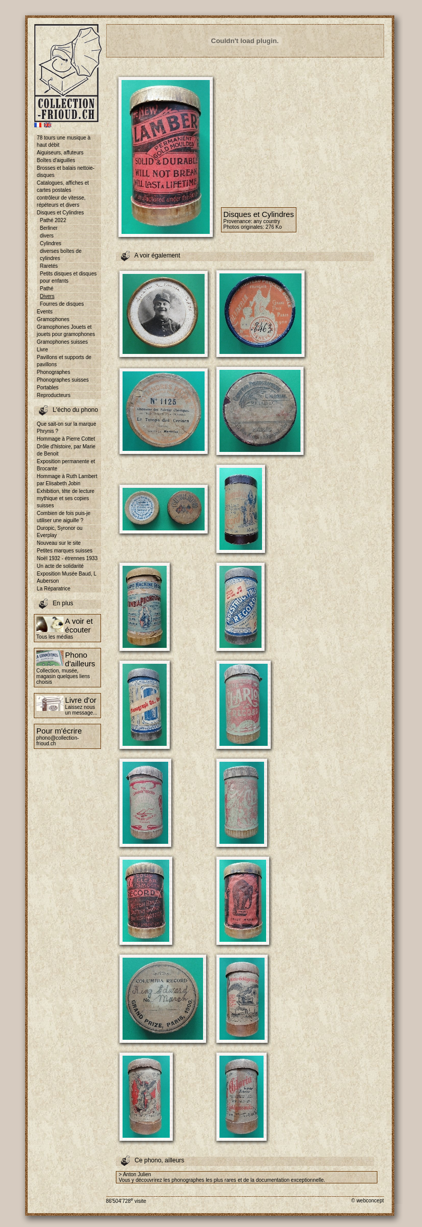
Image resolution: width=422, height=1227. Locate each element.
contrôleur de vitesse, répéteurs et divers (61, 201)
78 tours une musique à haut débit (64, 141)
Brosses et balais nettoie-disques (65, 171)
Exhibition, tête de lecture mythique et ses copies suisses (65, 498)
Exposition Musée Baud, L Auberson (66, 577)
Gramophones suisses (62, 342)
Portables (47, 387)
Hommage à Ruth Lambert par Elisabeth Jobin (67, 479)
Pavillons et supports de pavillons (64, 360)
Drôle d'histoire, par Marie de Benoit (66, 450)
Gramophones (53, 319)
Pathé (46, 288)
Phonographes (53, 372)
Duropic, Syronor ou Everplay (60, 531)
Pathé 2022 (53, 220)
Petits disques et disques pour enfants (68, 277)
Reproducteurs (54, 395)
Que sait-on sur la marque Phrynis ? (66, 427)
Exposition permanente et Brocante (66, 465)
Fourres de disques (62, 304)
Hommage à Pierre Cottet (66, 439)
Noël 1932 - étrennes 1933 (67, 558)
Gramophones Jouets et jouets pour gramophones (66, 330)
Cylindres (51, 243)
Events (45, 311)
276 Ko (274, 227)
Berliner (48, 228)
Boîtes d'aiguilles (56, 160)
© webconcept (367, 1200)
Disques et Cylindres (60, 212)
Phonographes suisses (63, 380)
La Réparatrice (54, 588)
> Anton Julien (135, 1174)
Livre (42, 349)
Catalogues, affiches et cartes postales (63, 186)
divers (47, 236)
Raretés (49, 266)
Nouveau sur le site (59, 543)
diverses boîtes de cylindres (61, 254)
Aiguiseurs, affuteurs (60, 152)
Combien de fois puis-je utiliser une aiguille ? (64, 516)
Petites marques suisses (64, 550)
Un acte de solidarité (60, 566)
